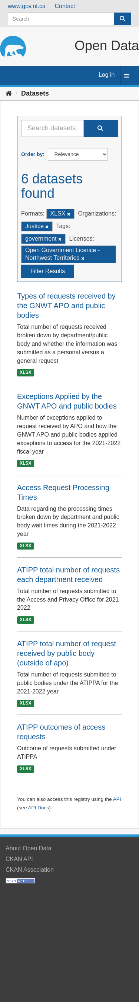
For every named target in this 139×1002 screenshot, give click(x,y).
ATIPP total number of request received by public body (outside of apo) (66, 653)
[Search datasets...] (52, 128)
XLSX (25, 372)
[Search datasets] (69, 19)
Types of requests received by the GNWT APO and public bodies (66, 305)
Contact (64, 6)
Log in (107, 75)
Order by (32, 154)
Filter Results (47, 271)
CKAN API (19, 859)
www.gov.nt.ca (27, 6)
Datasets (35, 93)
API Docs (38, 807)
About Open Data (29, 848)
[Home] (9, 93)
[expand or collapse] (126, 77)
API (117, 799)
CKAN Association (30, 870)
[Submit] (122, 19)
